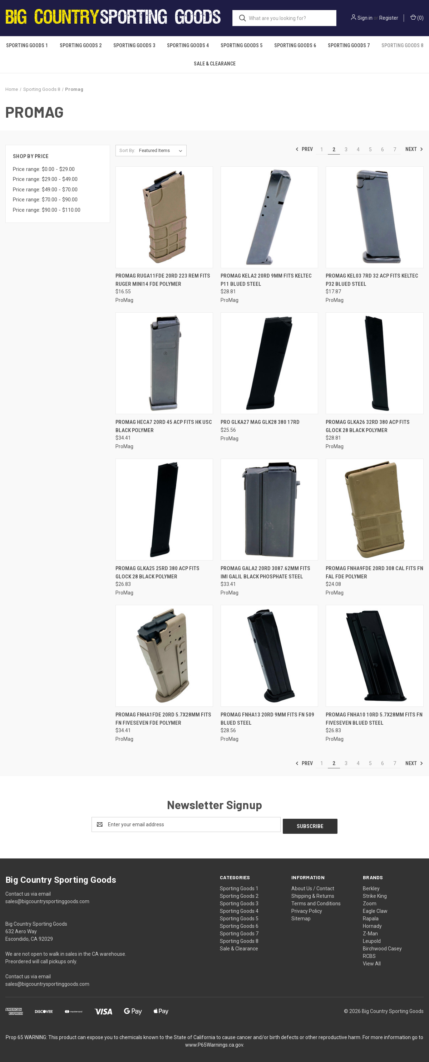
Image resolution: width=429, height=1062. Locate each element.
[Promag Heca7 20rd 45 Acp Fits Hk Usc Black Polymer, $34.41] (164, 363)
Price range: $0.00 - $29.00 (44, 169)
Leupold (372, 939)
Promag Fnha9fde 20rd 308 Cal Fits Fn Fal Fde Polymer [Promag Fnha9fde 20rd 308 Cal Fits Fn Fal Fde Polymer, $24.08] (374, 572)
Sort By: (127, 150)
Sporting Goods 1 (27, 45)
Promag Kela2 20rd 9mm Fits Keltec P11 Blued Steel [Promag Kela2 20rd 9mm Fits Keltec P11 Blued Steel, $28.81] (266, 280)
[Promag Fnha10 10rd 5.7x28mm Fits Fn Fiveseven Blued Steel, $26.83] (374, 655)
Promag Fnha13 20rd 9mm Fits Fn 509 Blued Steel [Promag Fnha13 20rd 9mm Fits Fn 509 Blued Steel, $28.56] (267, 718)
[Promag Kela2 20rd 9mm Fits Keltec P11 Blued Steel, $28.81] (269, 217)
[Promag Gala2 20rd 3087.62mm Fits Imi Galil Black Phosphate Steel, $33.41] (269, 509)
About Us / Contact (312, 887)
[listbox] (162, 150)
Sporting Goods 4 (188, 45)
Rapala (371, 917)
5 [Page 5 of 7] (370, 149)
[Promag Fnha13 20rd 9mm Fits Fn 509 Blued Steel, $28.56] (269, 655)
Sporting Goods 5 (241, 45)
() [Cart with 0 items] (417, 17)
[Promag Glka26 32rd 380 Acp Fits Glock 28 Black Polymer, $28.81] (374, 363)
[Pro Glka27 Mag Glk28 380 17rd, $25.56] (269, 363)
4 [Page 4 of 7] (358, 149)
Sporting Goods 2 (81, 45)
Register (388, 18)
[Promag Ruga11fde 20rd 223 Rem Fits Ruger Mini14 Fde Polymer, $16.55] (164, 217)
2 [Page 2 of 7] (333, 149)
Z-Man (370, 932)
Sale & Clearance (215, 64)
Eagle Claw (375, 909)
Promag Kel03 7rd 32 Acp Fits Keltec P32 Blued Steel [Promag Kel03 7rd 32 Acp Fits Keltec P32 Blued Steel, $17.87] (372, 280)
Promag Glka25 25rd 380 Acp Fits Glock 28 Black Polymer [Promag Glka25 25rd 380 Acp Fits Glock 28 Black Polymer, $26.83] (157, 572)
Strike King (375, 894)
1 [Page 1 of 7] (321, 149)
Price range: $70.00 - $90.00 (45, 199)
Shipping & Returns (312, 894)
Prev (304, 149)
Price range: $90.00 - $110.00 (46, 210)
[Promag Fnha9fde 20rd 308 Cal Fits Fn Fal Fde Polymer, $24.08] (374, 509)
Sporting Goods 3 (134, 45)
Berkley (371, 887)
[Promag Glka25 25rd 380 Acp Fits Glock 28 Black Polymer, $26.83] (164, 509)
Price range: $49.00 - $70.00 (45, 189)
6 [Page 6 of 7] (382, 149)
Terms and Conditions (316, 902)
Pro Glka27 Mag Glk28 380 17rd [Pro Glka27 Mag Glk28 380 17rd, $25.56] (260, 422)
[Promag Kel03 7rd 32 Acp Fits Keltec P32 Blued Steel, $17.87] (374, 217)
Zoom (369, 902)
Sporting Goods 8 (402, 45)
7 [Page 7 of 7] (394, 149)
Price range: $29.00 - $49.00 (45, 179)
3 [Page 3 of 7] (346, 149)
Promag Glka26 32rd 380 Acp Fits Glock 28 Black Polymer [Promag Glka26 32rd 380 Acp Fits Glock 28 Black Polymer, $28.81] (368, 426)
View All (372, 962)
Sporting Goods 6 (295, 45)
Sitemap (301, 917)
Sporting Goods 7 (349, 45)
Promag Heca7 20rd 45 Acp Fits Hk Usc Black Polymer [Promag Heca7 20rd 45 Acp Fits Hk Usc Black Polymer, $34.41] (163, 426)
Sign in (365, 18)
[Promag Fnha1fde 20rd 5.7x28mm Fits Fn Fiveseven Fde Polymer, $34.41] (164, 655)
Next (414, 149)
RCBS (369, 954)
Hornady (372, 924)
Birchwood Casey (382, 947)
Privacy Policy (306, 909)
